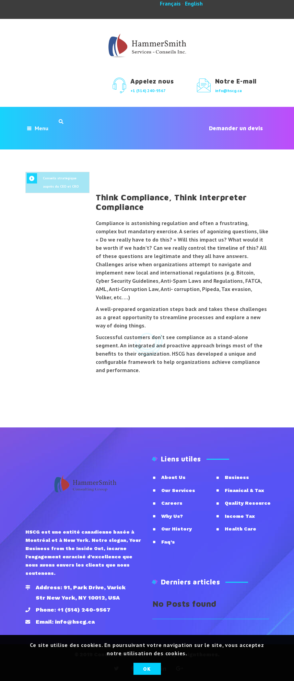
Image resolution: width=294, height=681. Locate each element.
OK (147, 669)
